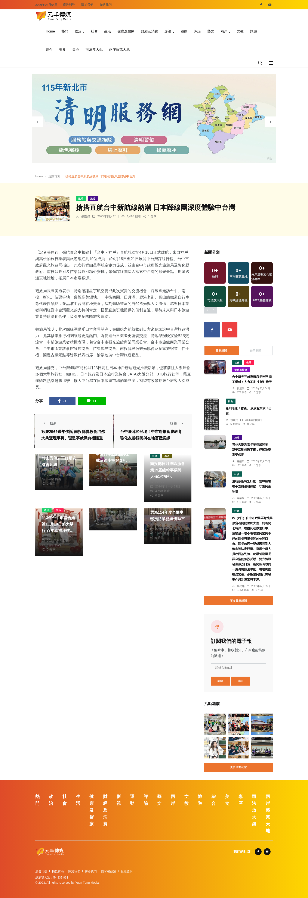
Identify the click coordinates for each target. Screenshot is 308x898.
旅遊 (253, 31)
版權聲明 (127, 871)
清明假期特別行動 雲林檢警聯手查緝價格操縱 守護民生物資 (251, 486)
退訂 (240, 681)
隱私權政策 (108, 871)
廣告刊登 (69, 4)
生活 (107, 31)
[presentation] (37, 121)
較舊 (177, 423)
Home (50, 31)
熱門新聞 (255, 350)
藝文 (210, 31)
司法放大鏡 (94, 49)
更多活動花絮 (238, 767)
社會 (94, 31)
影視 (167, 31)
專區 (75, 49)
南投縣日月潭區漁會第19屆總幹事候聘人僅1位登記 (167, 470)
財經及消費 (149, 31)
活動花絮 (54, 176)
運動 (184, 31)
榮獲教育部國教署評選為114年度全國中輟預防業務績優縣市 (167, 512)
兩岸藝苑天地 (119, 49)
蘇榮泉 (240, 461)
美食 (62, 49)
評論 (197, 31)
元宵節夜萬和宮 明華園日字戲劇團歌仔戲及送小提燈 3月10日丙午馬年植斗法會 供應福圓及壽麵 (113, 460)
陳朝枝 (51, 470)
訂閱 (220, 681)
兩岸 (224, 31)
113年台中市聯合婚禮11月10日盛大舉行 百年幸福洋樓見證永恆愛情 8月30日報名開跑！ (59, 531)
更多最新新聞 (238, 600)
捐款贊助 (58, 871)
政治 (78, 31)
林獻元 (105, 466)
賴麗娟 (240, 388)
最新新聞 (221, 350)
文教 (240, 31)
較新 (49, 423)
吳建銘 (105, 510)
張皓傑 (85, 216)
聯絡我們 (106, 4)
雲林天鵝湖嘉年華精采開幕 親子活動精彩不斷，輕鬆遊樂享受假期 (251, 449)
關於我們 (87, 4)
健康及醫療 (126, 31)
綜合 (49, 49)
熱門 (64, 31)
